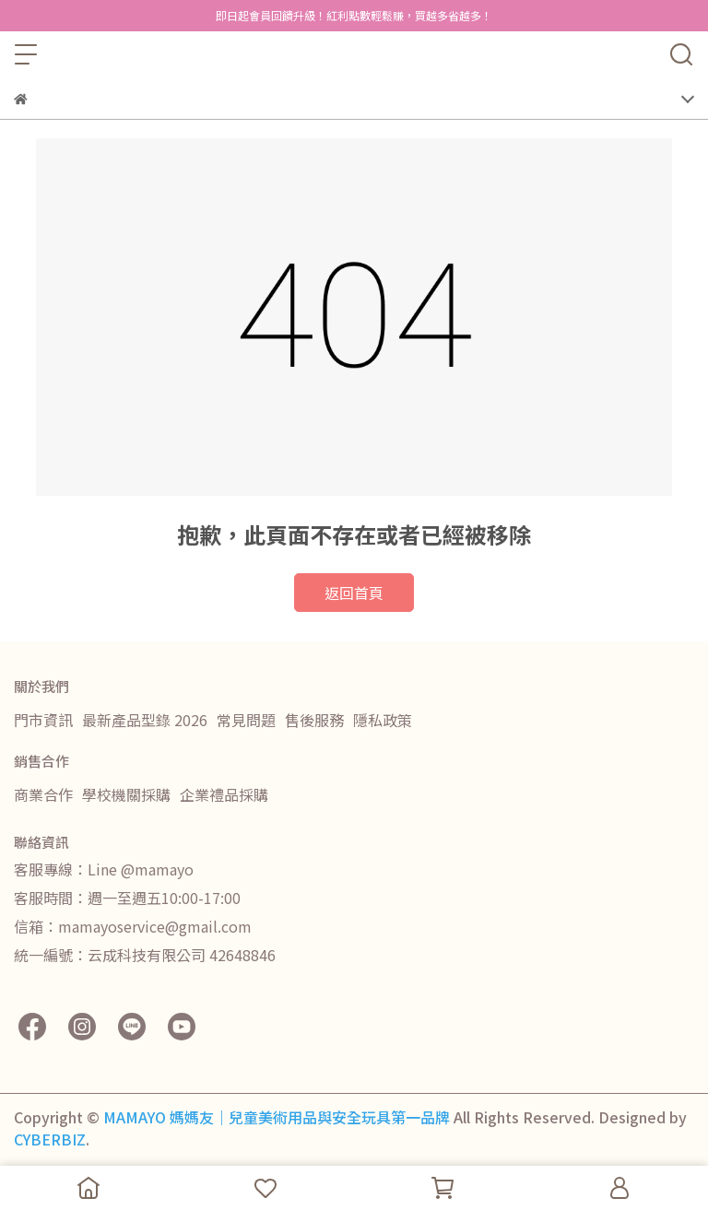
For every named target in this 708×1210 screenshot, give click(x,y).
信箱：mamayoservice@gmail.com (133, 926)
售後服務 (314, 720)
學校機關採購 (126, 794)
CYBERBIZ (50, 1139)
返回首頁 (354, 593)
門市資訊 (43, 720)
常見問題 (246, 720)
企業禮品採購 (224, 794)
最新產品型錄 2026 (144, 720)
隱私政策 (382, 720)
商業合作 (43, 794)
